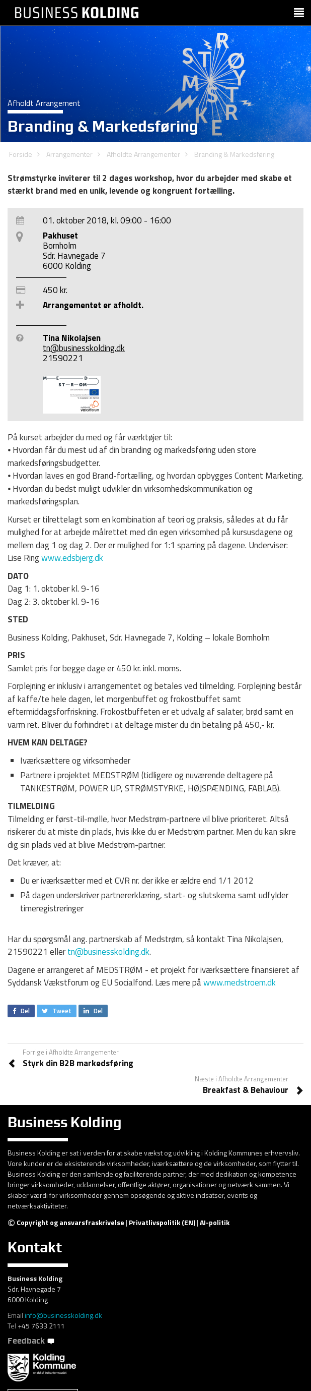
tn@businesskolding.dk (84, 348)
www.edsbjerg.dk (72, 557)
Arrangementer (69, 154)
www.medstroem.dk (239, 982)
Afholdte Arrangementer (143, 154)
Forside (20, 154)
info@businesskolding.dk (63, 1315)
